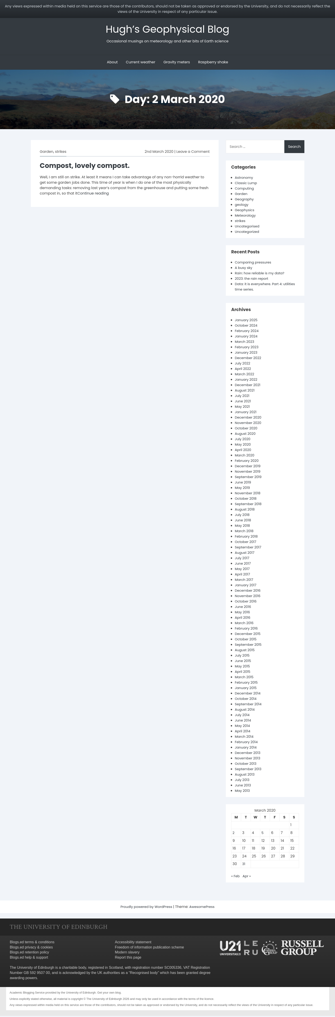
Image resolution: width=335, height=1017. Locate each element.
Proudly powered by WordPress (146, 907)
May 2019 (243, 488)
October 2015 (246, 640)
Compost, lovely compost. (88, 166)
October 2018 (246, 499)
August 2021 (245, 391)
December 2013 (248, 753)
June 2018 (243, 521)
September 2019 (249, 478)
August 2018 (245, 510)
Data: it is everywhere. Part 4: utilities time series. (260, 287)
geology (242, 205)
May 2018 (243, 526)
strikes (60, 152)
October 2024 (247, 326)
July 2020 (243, 440)
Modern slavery (127, 953)
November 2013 (248, 759)
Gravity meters (176, 63)
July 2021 (243, 396)
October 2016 (246, 602)
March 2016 (245, 624)
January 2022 (247, 380)
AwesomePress (203, 907)
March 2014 (245, 737)
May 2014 (243, 726)
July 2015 (243, 656)
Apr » (247, 877)
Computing (245, 189)
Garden (46, 152)
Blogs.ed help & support (29, 958)
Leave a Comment (193, 152)
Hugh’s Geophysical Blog (167, 29)
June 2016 (243, 607)
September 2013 (249, 770)
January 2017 (246, 586)
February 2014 (247, 743)
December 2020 (249, 418)
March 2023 (245, 342)
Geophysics (245, 211)
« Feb (235, 877)
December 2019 (249, 467)
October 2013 (246, 764)
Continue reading (93, 194)
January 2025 (247, 321)
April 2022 (243, 369)
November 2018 (248, 494)
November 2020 (249, 423)
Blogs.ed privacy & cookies (31, 948)
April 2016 (243, 618)
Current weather (140, 63)
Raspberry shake (213, 63)
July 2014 (243, 716)
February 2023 (247, 348)
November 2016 (248, 597)
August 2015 (245, 651)
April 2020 (243, 451)
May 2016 (243, 613)
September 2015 (249, 645)
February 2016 (247, 629)
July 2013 (243, 780)
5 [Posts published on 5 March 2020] (262, 833)
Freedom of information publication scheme (149, 948)
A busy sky (244, 268)
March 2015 (245, 678)
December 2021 (248, 386)
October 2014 (246, 699)
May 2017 (243, 570)
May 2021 (243, 407)
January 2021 (246, 413)
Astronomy (244, 178)
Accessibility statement (133, 943)
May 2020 (243, 445)
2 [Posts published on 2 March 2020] (234, 833)
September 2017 (249, 548)
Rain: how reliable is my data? (261, 274)
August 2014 (245, 710)
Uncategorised (248, 227)
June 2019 (243, 483)
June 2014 (243, 721)
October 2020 (247, 429)
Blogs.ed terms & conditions (32, 943)
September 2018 (249, 505)
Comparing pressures (254, 263)
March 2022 (245, 375)
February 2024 (247, 331)
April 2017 (243, 575)
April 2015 (243, 672)
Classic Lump (247, 184)
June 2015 (243, 661)
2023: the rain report (253, 279)
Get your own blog (109, 993)
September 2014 (249, 705)
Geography (245, 200)
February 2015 (247, 683)
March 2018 (245, 532)
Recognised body (144, 974)
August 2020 (246, 434)
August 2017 (245, 553)
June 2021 (243, 402)
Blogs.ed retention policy (29, 953)
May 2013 (243, 791)
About (112, 63)
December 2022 (249, 359)
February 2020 (247, 461)
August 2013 (245, 775)
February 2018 (247, 537)
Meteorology (246, 216)
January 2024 (247, 337)
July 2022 (243, 364)
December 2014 (249, 694)
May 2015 (243, 667)
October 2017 (246, 542)
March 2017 (245, 580)
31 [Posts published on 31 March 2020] (244, 865)
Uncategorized (248, 232)
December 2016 (249, 591)
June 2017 (243, 564)
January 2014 (246, 748)
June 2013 (243, 786)
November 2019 (248, 472)
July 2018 (243, 515)
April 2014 (243, 732)
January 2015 (246, 689)
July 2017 (242, 559)
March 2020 (245, 456)
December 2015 (249, 634)
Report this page (128, 958)
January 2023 (247, 353)
